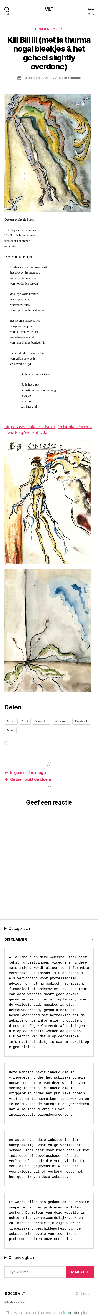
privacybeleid (14, 1301)
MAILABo (79, 1272)
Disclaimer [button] (15, 939)
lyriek (57, 29)
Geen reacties (70, 78)
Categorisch (19, 928)
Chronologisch (21, 1257)
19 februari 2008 (35, 78)
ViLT (49, 9)
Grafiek (42, 29)
